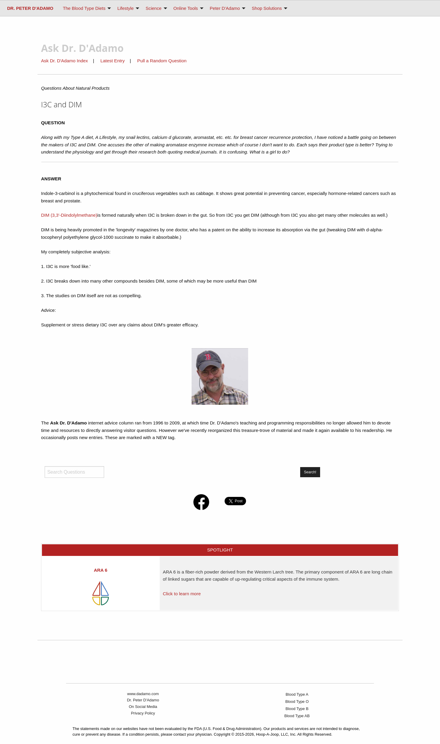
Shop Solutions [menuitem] (267, 8)
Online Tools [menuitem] (185, 8)
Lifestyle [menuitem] (125, 8)
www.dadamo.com (143, 694)
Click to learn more (182, 593)
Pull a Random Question (162, 60)
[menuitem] (30, 8)
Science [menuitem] (153, 8)
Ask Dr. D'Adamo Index (64, 60)
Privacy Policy (143, 713)
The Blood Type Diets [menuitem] (84, 8)
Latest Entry (113, 60)
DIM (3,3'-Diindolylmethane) (69, 215)
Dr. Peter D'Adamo (143, 700)
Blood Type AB (297, 716)
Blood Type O (297, 701)
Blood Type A (297, 694)
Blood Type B (297, 708)
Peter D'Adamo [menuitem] (225, 8)
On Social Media (143, 706)
